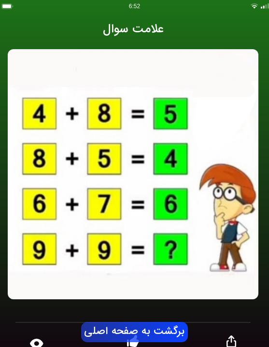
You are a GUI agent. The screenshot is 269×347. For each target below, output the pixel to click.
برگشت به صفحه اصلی (134, 331)
